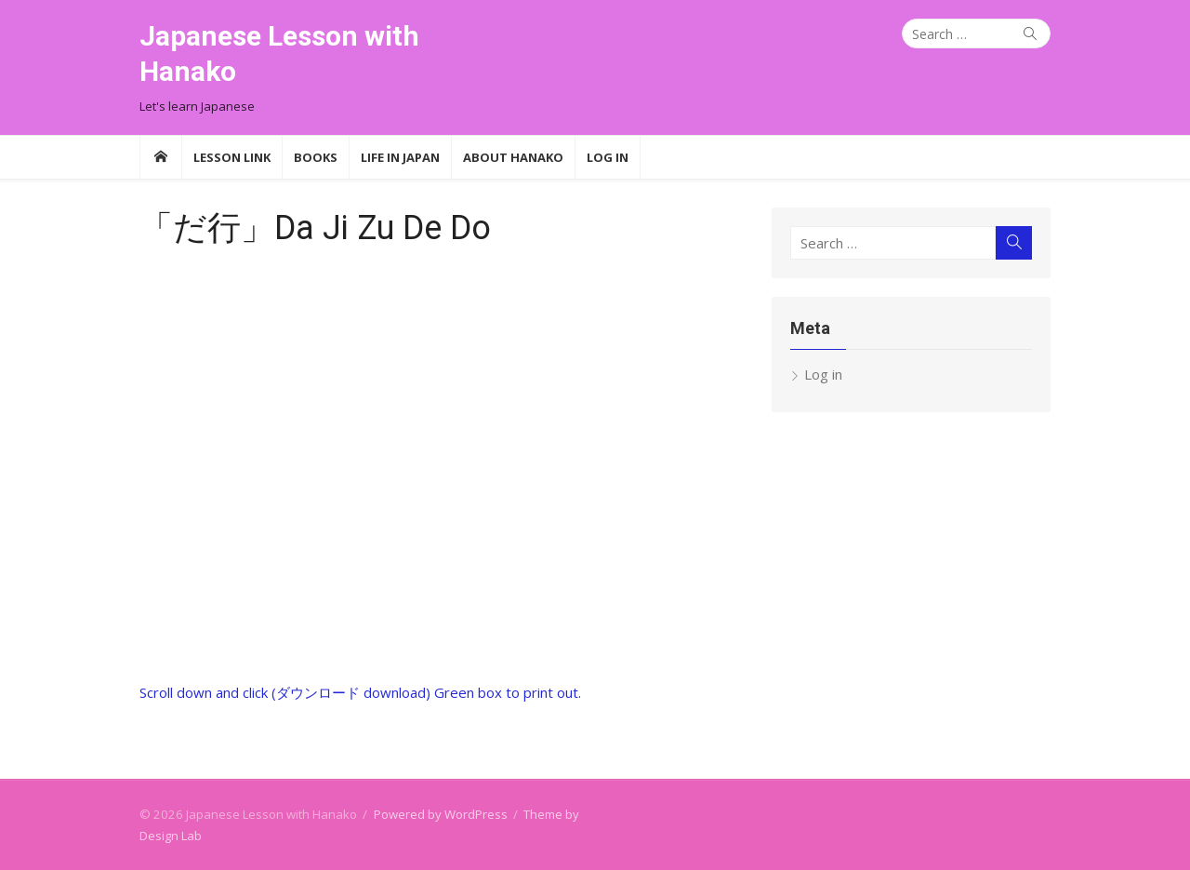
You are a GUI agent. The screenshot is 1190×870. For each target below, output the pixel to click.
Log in (823, 374)
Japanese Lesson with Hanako (279, 53)
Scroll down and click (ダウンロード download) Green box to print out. (360, 692)
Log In (607, 157)
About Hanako (513, 157)
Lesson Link (232, 157)
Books (315, 157)
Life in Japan (400, 157)
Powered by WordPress (441, 814)
